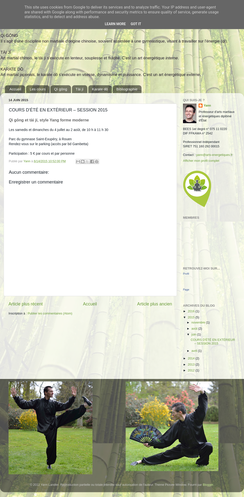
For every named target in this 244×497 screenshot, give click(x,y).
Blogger (208, 484)
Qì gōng (60, 89)
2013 (191, 364)
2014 (191, 358)
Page (186, 289)
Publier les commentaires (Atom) (50, 313)
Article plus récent (26, 304)
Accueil (15, 89)
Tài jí (80, 89)
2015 (191, 317)
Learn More (115, 24)
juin (194, 334)
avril (195, 351)
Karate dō (100, 89)
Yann (207, 105)
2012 (191, 370)
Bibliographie (127, 89)
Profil (186, 273)
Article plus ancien (154, 304)
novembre (199, 322)
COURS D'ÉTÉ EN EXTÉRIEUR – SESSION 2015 (213, 341)
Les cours (38, 89)
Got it (136, 24)
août (195, 328)
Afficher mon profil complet (201, 160)
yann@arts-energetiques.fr (214, 155)
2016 (191, 311)
